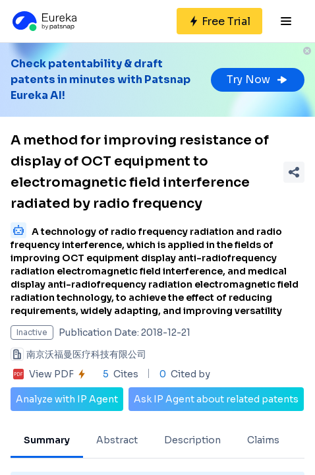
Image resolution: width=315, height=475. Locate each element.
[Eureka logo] (43, 21)
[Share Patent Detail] (293, 172)
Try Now (258, 79)
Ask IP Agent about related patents (216, 399)
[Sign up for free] (219, 21)
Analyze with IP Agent (67, 399)
